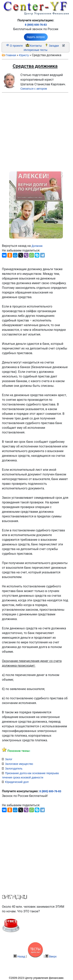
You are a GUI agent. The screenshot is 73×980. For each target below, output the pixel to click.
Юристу (24, 55)
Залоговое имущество (19, 763)
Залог (8, 759)
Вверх (53, 956)
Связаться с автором (33, 88)
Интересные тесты (35, 50)
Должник (37, 245)
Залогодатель (13, 768)
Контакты (36, 45)
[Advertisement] (32, 131)
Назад (21, 956)
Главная (11, 55)
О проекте (16, 45)
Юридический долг (17, 781)
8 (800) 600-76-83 (36, 24)
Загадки (54, 45)
